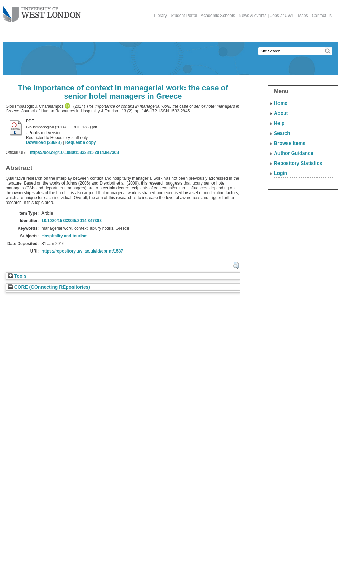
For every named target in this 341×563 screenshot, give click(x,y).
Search (282, 133)
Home (280, 103)
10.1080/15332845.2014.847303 (71, 220)
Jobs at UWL (282, 15)
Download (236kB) (44, 142)
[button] (235, 265)
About (281, 113)
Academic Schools (218, 15)
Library (160, 15)
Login (280, 173)
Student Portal (184, 15)
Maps (303, 15)
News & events (252, 15)
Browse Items (289, 143)
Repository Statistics (298, 163)
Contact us (322, 15)
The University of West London (42, 11)
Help (279, 123)
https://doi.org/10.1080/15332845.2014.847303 (74, 152)
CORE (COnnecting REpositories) (49, 287)
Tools (17, 276)
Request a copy (80, 142)
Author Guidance (293, 153)
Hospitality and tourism (64, 236)
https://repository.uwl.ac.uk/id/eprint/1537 (82, 251)
